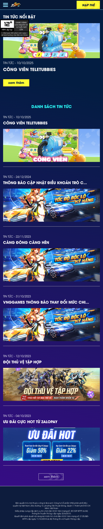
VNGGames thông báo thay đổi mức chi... (46, 302)
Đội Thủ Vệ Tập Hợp (22, 361)
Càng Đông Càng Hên (26, 242)
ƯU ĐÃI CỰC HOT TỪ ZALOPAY (30, 421)
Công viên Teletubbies (25, 122)
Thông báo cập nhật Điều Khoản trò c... (45, 182)
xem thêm (16, 82)
